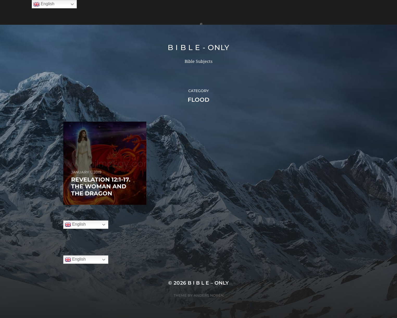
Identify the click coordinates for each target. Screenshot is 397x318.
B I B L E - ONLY (198, 47)
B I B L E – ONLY (208, 283)
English (75, 224)
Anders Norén (209, 295)
